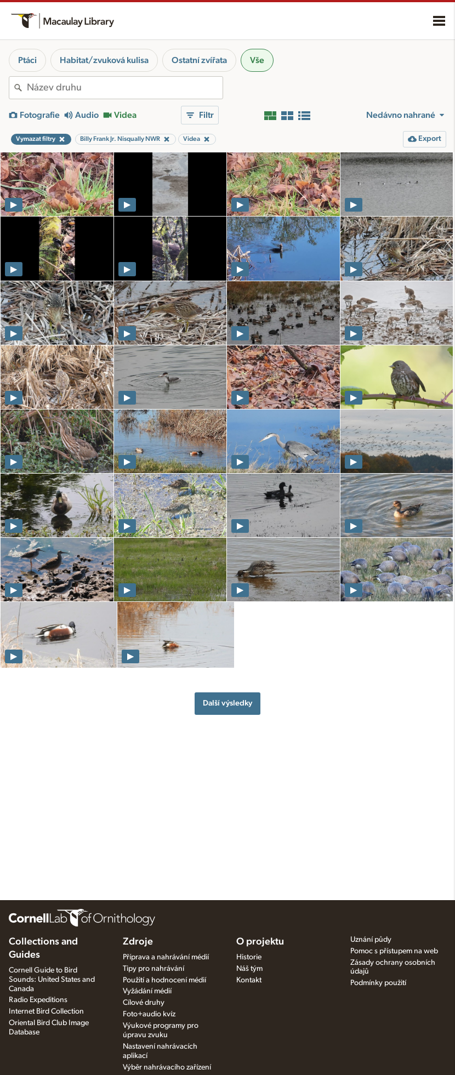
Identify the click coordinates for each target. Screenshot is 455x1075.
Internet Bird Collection (46, 1011)
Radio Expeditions (38, 1000)
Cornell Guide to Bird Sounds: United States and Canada (52, 979)
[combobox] (125, 88)
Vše (257, 60)
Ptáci (27, 60)
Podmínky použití (378, 983)
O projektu (260, 942)
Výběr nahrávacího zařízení (167, 1067)
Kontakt (248, 980)
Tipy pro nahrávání (153, 968)
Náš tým (249, 968)
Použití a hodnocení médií (164, 980)
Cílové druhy (143, 1002)
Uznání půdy (370, 939)
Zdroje (138, 942)
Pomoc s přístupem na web (394, 951)
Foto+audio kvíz (149, 1014)
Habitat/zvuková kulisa (104, 60)
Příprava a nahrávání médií (166, 957)
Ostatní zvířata (199, 60)
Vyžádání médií (147, 991)
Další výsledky (227, 703)
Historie (248, 957)
